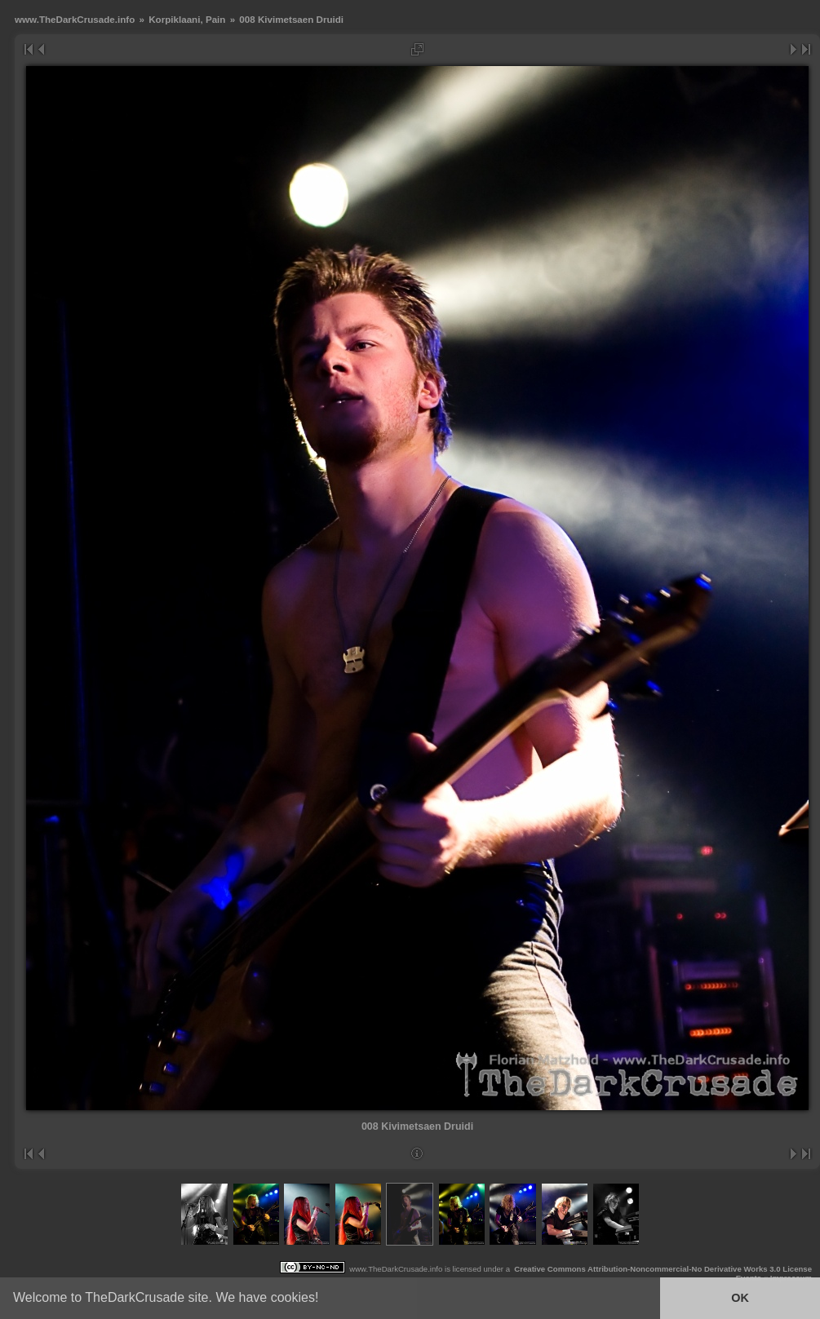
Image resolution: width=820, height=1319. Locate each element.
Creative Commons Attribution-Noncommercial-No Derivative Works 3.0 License (663, 1268)
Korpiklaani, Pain (186, 19)
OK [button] (740, 1297)
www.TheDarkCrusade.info (75, 19)
